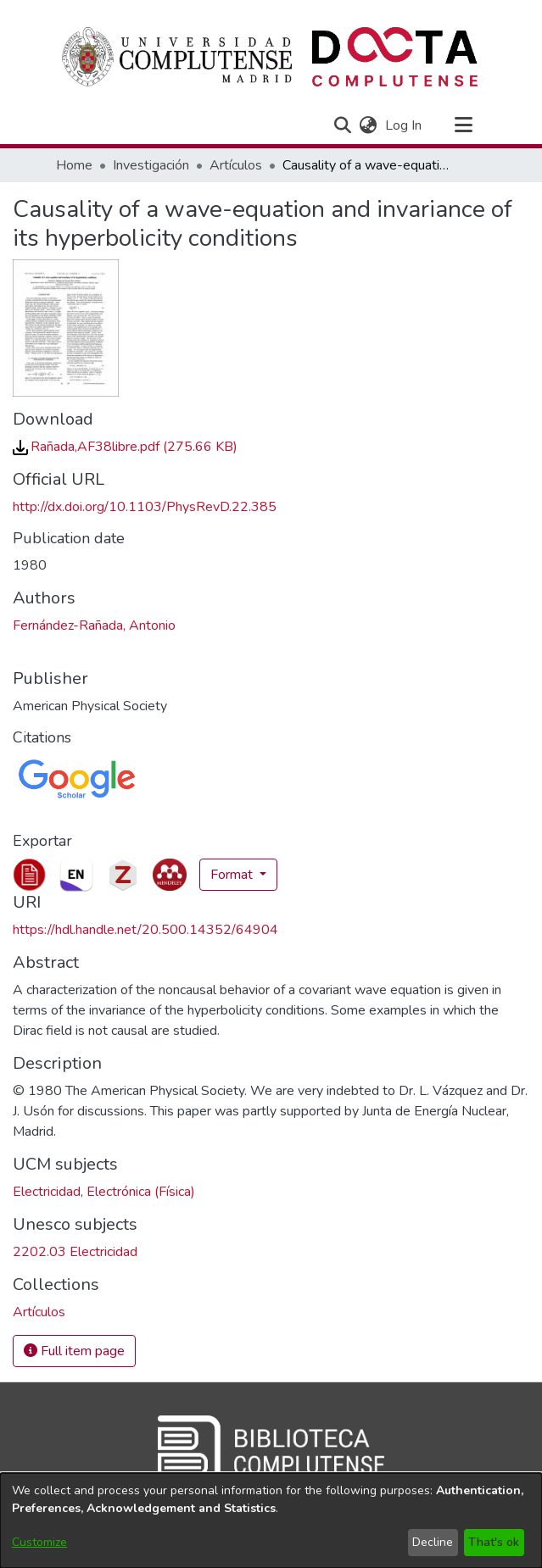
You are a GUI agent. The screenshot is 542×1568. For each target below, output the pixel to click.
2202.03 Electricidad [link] (75, 1252)
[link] (125, 446)
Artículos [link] (236, 165)
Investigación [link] (151, 165)
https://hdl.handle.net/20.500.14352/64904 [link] (145, 929)
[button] (343, 125)
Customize (39, 1542)
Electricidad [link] (47, 1191)
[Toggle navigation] (464, 125)
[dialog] (271, 1520)
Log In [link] (404, 125)
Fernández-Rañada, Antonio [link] (94, 625)
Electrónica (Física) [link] (141, 1191)
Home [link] (74, 165)
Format (233, 874)
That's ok (493, 1542)
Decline (432, 1542)
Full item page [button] (74, 1351)
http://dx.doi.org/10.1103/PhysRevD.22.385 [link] (145, 507)
